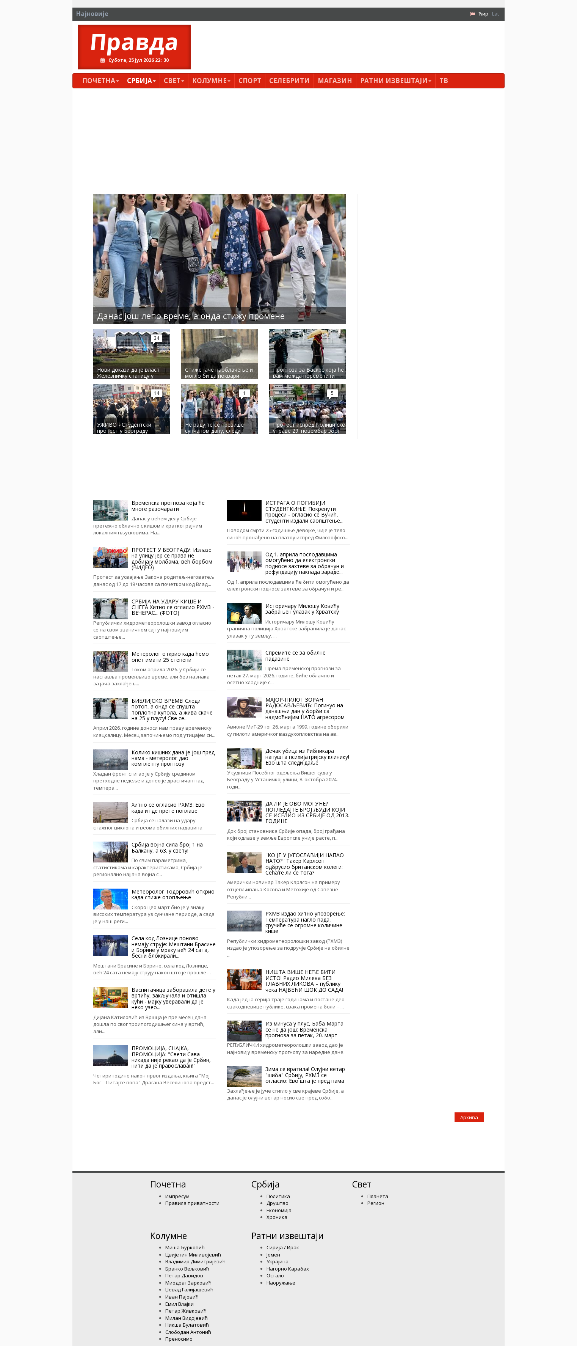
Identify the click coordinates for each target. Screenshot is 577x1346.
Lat (495, 13)
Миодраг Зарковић (188, 1282)
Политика (278, 1196)
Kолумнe (211, 80)
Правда (134, 41)
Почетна (100, 80)
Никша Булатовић (187, 1324)
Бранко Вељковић (187, 1268)
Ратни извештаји (395, 80)
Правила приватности (192, 1203)
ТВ (443, 80)
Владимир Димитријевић (195, 1261)
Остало (275, 1275)
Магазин (335, 80)
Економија (279, 1210)
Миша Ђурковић (185, 1247)
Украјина (277, 1261)
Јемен (273, 1254)
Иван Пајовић (182, 1296)
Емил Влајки (179, 1303)
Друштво (277, 1203)
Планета (377, 1196)
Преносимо (179, 1338)
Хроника (277, 1217)
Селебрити (289, 80)
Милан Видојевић (186, 1318)
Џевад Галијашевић (189, 1289)
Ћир (483, 13)
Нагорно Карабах (288, 1268)
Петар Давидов (184, 1275)
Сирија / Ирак (283, 1247)
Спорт (249, 80)
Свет (174, 80)
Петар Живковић (186, 1310)
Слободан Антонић (188, 1332)
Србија (141, 80)
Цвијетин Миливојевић (193, 1254)
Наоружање (281, 1282)
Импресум (177, 1196)
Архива (469, 1117)
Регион (375, 1203)
